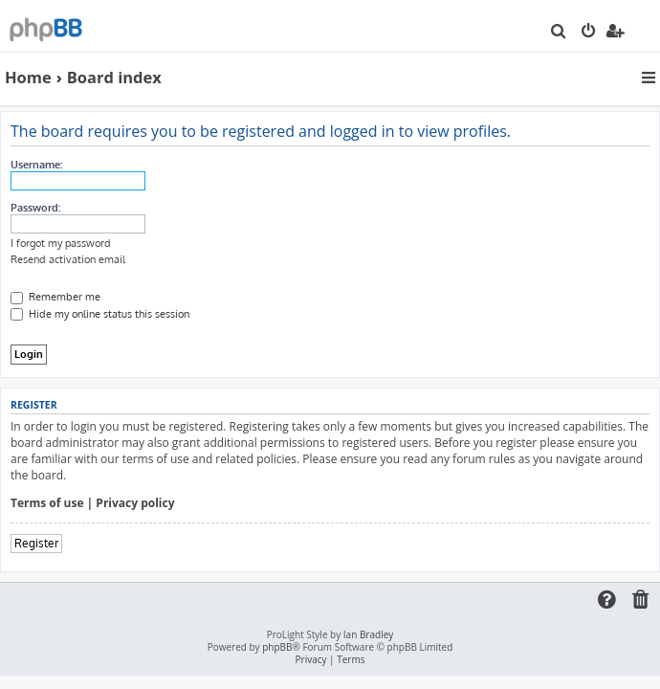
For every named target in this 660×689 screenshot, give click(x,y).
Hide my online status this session (100, 314)
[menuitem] (559, 32)
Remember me (55, 296)
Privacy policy (135, 503)
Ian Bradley (368, 635)
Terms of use (47, 503)
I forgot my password (61, 243)
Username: (36, 164)
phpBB (277, 647)
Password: (35, 207)
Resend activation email (68, 259)
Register (36, 543)
